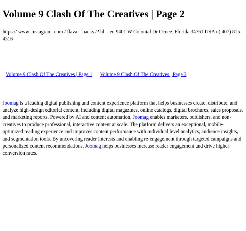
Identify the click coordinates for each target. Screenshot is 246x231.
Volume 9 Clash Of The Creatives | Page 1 (49, 74)
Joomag (11, 103)
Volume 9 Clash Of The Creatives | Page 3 (143, 74)
